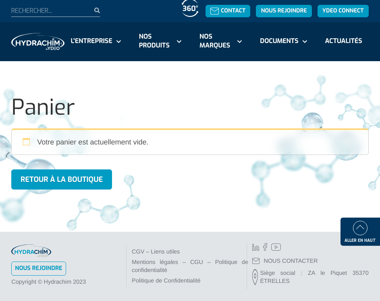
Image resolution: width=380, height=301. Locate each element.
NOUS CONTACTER (285, 261)
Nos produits (154, 41)
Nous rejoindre (284, 10)
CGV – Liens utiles (156, 252)
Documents (279, 41)
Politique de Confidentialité (166, 281)
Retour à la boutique (62, 179)
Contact (227, 10)
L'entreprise (91, 41)
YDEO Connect (342, 10)
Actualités (343, 41)
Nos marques (214, 41)
